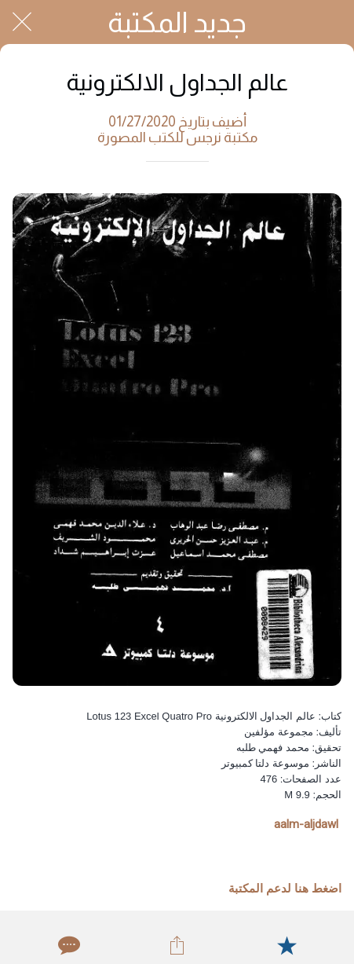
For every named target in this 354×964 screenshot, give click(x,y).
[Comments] (67, 945)
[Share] (176, 945)
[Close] (22, 22)
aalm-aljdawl (306, 824)
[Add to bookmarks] (286, 945)
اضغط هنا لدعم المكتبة (284, 889)
